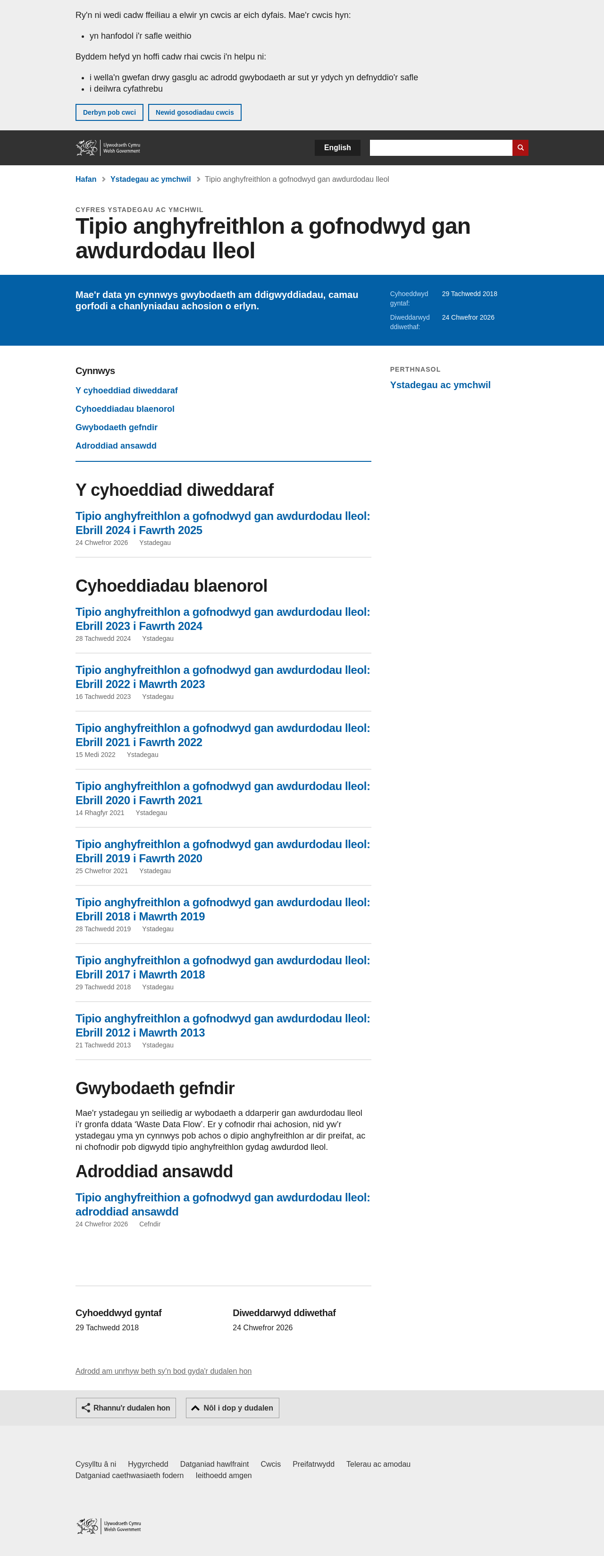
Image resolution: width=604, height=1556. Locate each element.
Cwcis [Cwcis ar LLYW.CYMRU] (271, 1464)
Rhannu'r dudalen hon (131, 1408)
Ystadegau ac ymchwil (150, 179)
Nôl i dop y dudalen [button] (238, 1408)
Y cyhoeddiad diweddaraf (127, 390)
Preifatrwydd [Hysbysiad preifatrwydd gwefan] (314, 1464)
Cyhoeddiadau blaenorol (125, 409)
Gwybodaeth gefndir (117, 427)
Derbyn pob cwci (109, 112)
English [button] (337, 148)
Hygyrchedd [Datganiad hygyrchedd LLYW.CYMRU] (148, 1464)
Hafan (86, 179)
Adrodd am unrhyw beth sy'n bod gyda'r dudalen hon (164, 1371)
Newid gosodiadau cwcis (195, 112)
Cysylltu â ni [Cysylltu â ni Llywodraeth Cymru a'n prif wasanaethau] (96, 1464)
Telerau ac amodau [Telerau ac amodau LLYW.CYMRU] (378, 1464)
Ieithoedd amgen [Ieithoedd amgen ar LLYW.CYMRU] (224, 1475)
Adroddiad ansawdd (116, 446)
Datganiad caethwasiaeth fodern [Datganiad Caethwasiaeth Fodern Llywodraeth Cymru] (130, 1475)
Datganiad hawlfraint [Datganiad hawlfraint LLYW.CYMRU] (214, 1464)
